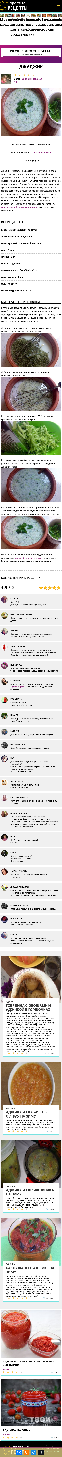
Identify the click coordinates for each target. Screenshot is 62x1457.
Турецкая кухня (41, 152)
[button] (58, 5)
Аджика (10, 1002)
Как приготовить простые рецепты (14, 6)
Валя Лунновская (32, 79)
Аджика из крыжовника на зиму (30, 1192)
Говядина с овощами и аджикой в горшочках (28, 1007)
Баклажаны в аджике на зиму (30, 1270)
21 (15, 82)
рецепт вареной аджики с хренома (19, 207)
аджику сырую (17, 687)
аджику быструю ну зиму (28, 558)
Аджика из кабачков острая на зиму (26, 1114)
